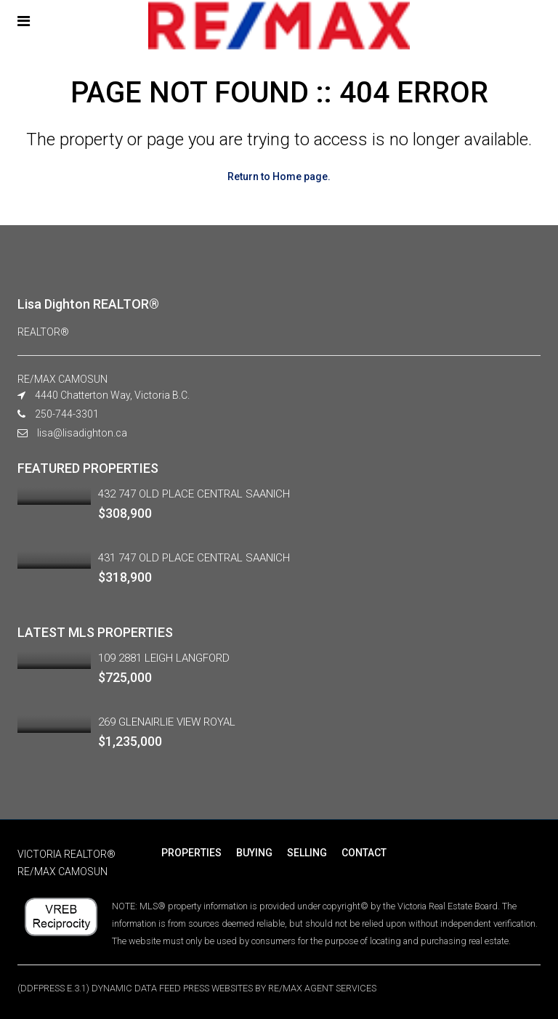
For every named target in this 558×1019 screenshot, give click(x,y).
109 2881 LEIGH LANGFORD (164, 658)
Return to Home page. (279, 176)
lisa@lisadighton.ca (82, 433)
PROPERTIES (191, 852)
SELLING (307, 852)
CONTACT (364, 852)
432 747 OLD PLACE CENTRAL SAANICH (194, 493)
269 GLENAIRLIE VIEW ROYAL (166, 721)
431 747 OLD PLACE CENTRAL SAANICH (194, 557)
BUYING (254, 852)
